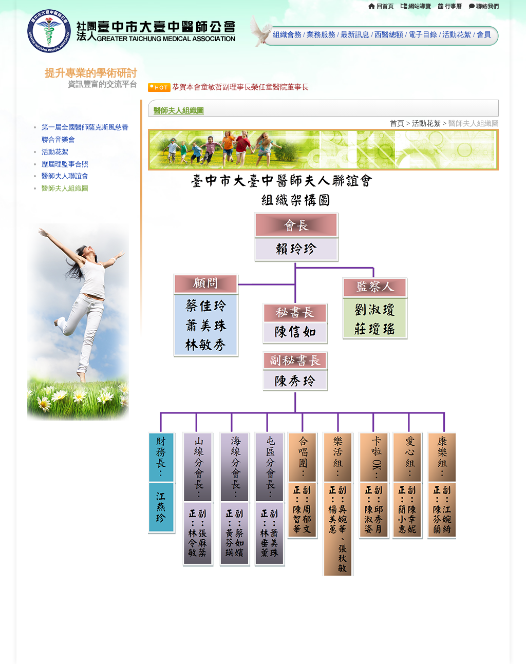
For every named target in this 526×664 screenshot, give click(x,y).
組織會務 (287, 35)
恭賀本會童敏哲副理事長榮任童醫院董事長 (240, 87)
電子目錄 (422, 35)
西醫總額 (388, 35)
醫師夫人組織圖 (65, 188)
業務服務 (321, 35)
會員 (484, 35)
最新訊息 (355, 35)
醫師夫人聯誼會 (65, 176)
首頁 (397, 123)
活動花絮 (456, 35)
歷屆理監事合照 (65, 164)
